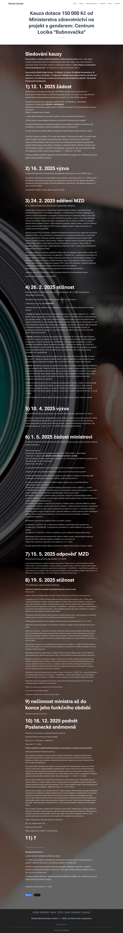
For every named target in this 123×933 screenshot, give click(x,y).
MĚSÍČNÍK (44, 912)
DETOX (60, 912)
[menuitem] (76, 3)
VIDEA (67, 912)
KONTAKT (86, 912)
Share (28, 895)
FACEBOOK (76, 912)
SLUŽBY (36, 912)
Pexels (65, 924)
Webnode (66, 930)
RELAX (53, 912)
